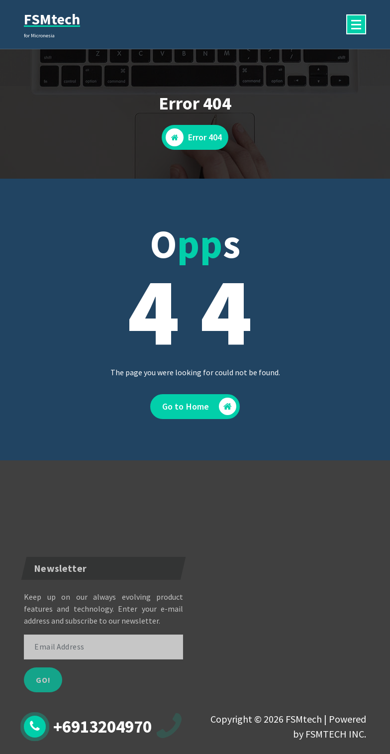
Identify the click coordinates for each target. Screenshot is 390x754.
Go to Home (199, 406)
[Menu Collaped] (356, 24)
